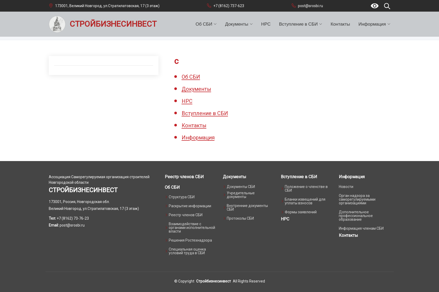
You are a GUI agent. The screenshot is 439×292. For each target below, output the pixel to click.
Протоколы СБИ (240, 218)
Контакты (340, 24)
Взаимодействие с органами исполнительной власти (192, 227)
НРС (266, 24)
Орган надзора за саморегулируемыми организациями (357, 199)
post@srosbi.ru (310, 6)
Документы (196, 89)
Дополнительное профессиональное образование (356, 215)
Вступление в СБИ (205, 113)
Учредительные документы (241, 195)
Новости (346, 187)
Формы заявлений (301, 212)
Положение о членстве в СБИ (306, 188)
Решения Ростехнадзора (190, 240)
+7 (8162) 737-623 (228, 6)
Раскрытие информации (190, 206)
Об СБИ (191, 77)
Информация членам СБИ (361, 228)
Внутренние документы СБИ (247, 207)
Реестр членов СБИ (184, 176)
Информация (198, 137)
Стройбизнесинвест (213, 281)
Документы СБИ (241, 187)
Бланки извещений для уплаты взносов (305, 201)
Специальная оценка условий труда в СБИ (187, 251)
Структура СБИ (182, 197)
